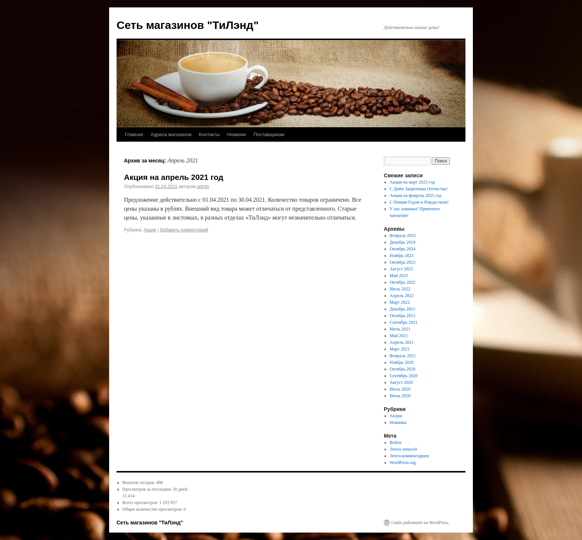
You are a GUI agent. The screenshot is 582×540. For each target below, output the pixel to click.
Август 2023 (401, 268)
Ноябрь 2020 (402, 362)
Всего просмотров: (140, 502)
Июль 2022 (400, 289)
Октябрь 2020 (403, 369)
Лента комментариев (409, 455)
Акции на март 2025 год (412, 182)
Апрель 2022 (402, 295)
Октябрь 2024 (403, 248)
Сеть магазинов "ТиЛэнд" (188, 25)
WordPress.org (403, 462)
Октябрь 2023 (403, 262)
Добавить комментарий (184, 230)
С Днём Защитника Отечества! (419, 188)
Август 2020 (401, 382)
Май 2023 (399, 275)
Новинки (236, 134)
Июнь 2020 (400, 395)
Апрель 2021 (402, 342)
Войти (396, 442)
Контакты (209, 134)
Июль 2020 (400, 389)
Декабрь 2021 (402, 309)
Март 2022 (400, 302)
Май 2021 (399, 335)
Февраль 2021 (403, 355)
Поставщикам (269, 134)
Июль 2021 (400, 329)
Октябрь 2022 (403, 282)
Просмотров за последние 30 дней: (155, 489)
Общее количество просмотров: (153, 509)
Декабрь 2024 (402, 242)
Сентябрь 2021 (404, 322)
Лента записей (403, 449)
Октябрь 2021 (403, 315)
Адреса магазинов (170, 134)
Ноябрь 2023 (402, 255)
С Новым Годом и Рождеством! (419, 202)
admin (203, 186)
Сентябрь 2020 (404, 375)
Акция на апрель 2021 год (173, 177)
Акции (150, 230)
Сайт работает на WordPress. (420, 522)
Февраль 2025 (403, 235)
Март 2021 (400, 349)
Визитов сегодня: (139, 482)
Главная (134, 134)
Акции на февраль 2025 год (416, 195)
